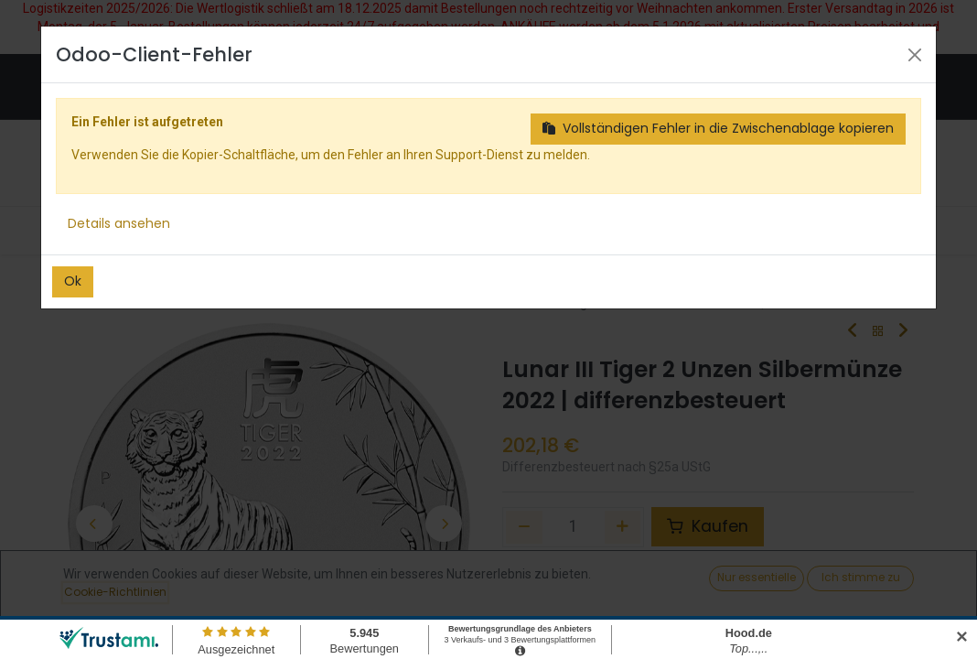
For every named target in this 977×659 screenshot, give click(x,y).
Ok (72, 281)
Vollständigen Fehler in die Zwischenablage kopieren (718, 128)
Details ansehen (119, 223)
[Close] (915, 55)
